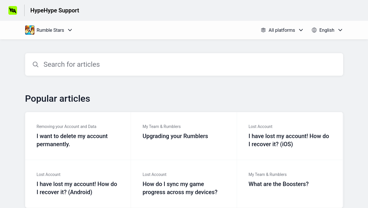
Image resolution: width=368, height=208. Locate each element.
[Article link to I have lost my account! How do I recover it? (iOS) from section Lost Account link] (290, 136)
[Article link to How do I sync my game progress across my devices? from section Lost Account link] (184, 184)
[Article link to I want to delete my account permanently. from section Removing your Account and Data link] (78, 136)
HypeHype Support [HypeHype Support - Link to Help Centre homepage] (54, 10)
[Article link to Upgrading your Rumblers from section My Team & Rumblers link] (184, 136)
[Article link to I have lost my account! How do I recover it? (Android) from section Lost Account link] (78, 184)
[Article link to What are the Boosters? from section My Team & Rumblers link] (290, 184)
